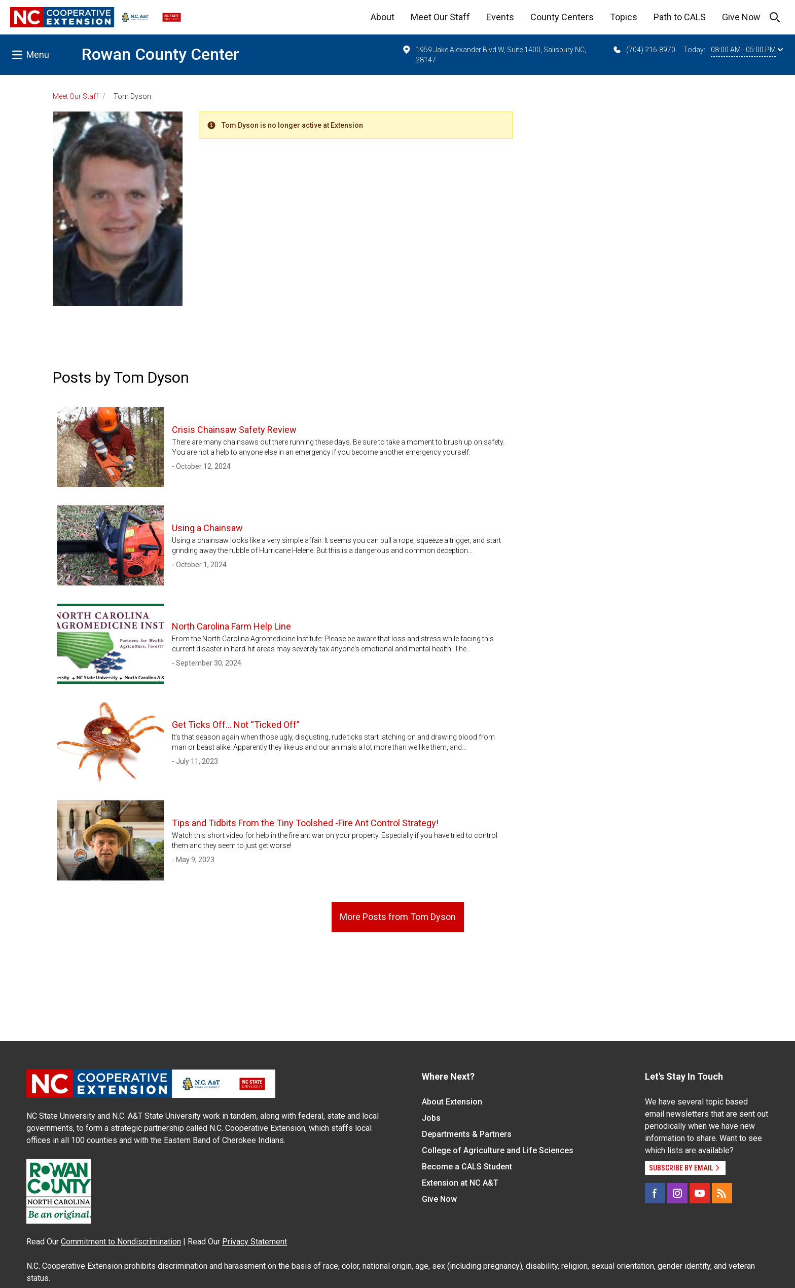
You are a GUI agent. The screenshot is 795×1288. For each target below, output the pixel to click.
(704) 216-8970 (643, 50)
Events (500, 17)
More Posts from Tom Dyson (398, 916)
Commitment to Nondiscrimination (121, 1241)
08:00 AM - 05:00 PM (747, 50)
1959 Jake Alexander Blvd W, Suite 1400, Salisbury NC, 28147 (494, 54)
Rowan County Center (160, 54)
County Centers (562, 17)
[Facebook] (655, 1193)
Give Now (741, 17)
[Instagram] (677, 1193)
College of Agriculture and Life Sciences (497, 1150)
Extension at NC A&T (460, 1183)
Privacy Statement (254, 1241)
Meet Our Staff (440, 17)
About (382, 17)
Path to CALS (680, 17)
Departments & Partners (467, 1134)
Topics (623, 17)
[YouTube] (700, 1193)
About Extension (452, 1102)
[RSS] (722, 1193)
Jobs (431, 1118)
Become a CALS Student (467, 1166)
